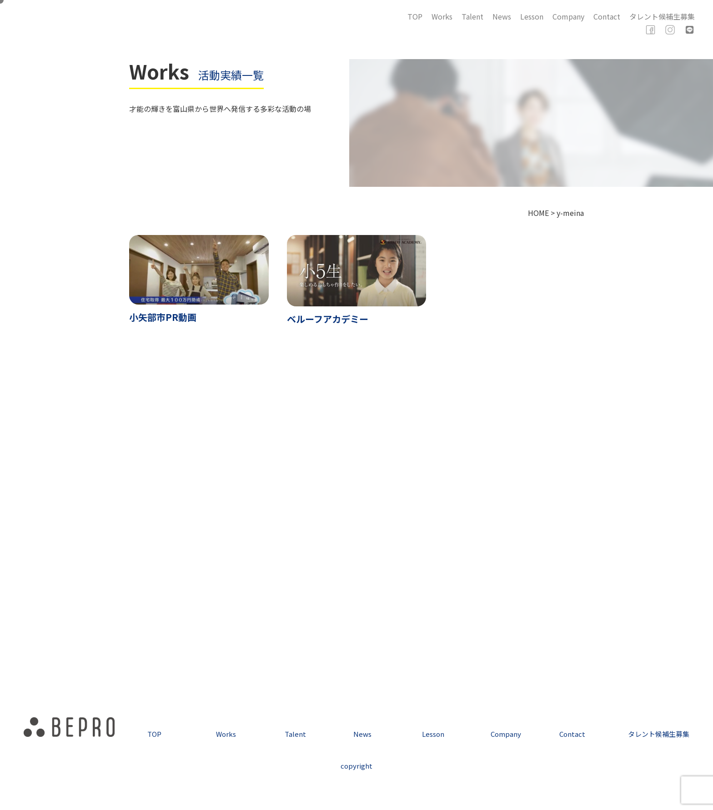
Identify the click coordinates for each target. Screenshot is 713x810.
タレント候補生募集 (662, 16)
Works (442, 16)
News (501, 16)
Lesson (531, 16)
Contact (606, 16)
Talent (472, 16)
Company (568, 16)
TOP (414, 16)
